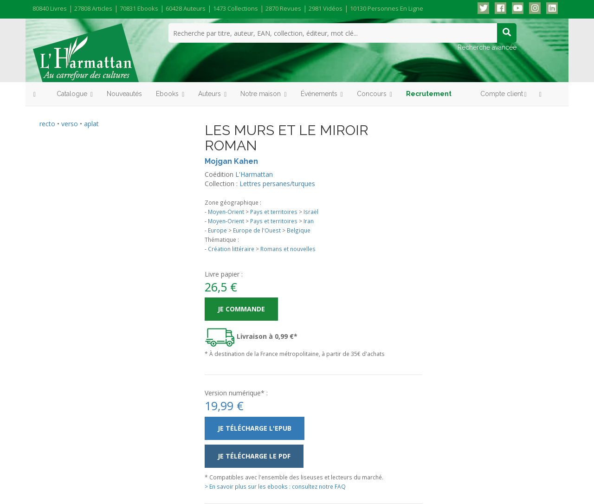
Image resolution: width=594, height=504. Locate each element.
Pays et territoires (273, 211)
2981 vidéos (325, 8)
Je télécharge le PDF (254, 456)
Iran (308, 221)
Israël (310, 211)
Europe (217, 230)
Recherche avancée (487, 47)
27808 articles (93, 8)
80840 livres (49, 8)
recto (47, 123)
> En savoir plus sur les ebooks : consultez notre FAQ (275, 486)
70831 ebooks (139, 8)
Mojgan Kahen (231, 161)
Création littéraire (231, 248)
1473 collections (235, 8)
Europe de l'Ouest (257, 230)
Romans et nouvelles (288, 248)
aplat (91, 123)
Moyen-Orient (226, 211)
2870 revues (283, 8)
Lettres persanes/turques (277, 183)
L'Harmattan (254, 174)
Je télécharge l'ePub (254, 428)
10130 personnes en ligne (386, 8)
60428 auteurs (186, 8)
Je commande (241, 308)
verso (69, 123)
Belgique (298, 230)
